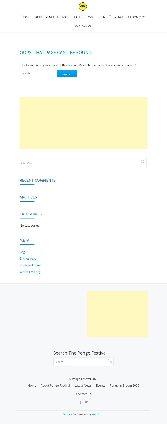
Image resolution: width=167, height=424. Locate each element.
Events (101, 15)
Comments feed (31, 250)
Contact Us (82, 20)
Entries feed (28, 243)
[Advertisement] (84, 107)
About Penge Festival (52, 15)
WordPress (98, 414)
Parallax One (70, 414)
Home (28, 15)
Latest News (83, 15)
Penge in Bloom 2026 (127, 15)
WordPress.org (30, 256)
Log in (24, 236)
